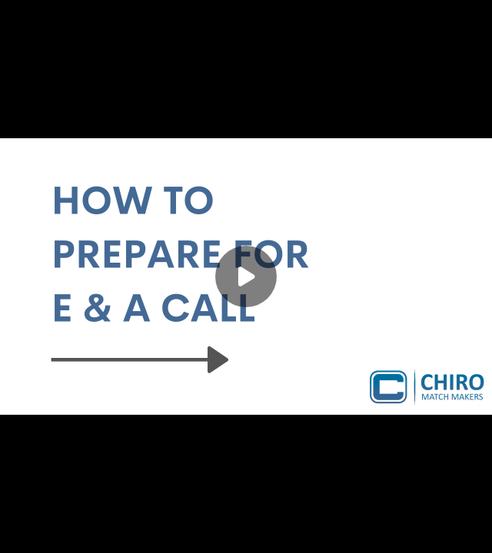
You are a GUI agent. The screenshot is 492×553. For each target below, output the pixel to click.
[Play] (246, 276)
